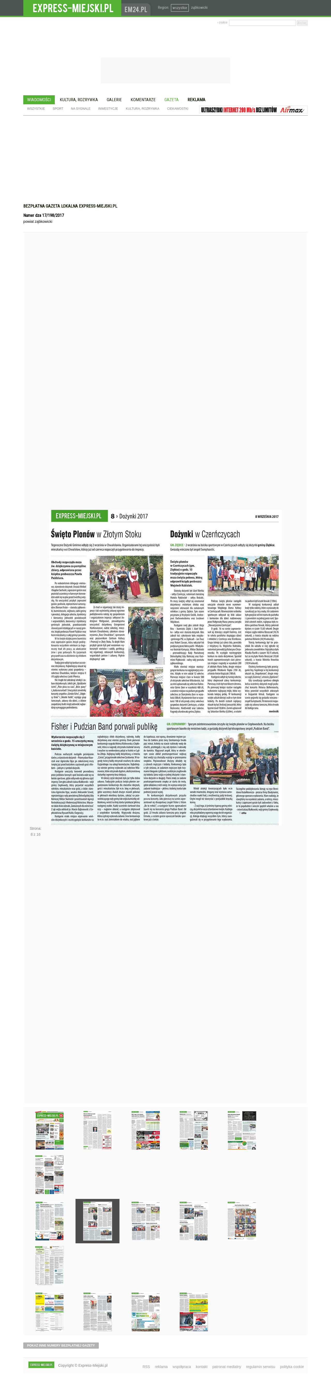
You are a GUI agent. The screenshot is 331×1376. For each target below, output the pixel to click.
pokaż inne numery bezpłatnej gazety (61, 1345)
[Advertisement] (165, 154)
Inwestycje (108, 108)
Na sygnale (80, 108)
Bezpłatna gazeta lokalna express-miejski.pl (70, 206)
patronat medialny (226, 1367)
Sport (58, 108)
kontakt (201, 1367)
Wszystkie (36, 108)
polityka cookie (292, 1367)
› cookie (222, 22)
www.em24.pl (137, 8)
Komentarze (143, 99)
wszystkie (179, 8)
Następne (36, 971)
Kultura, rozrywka (79, 99)
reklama (161, 1367)
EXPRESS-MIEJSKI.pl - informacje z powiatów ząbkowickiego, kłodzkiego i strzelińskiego (72, 8)
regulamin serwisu (260, 1367)
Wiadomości (39, 99)
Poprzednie (36, 381)
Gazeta (171, 99)
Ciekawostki (177, 108)
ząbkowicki (199, 7)
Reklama (196, 99)
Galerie (114, 99)
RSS (146, 1367)
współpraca (182, 1367)
